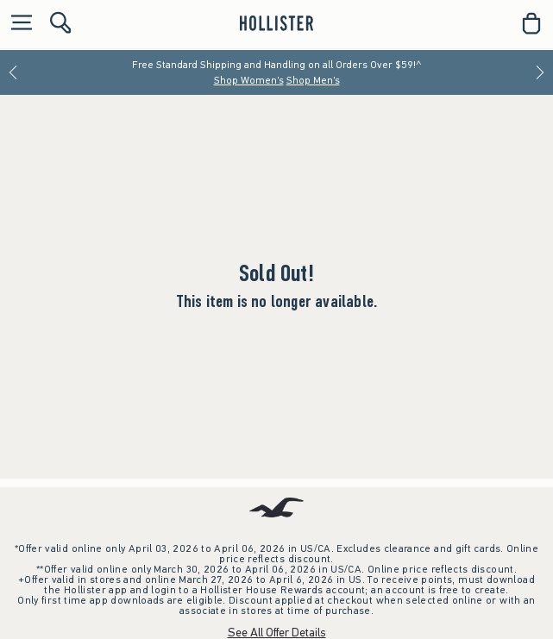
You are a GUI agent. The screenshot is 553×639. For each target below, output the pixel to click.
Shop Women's (249, 80)
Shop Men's (313, 80)
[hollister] (276, 23)
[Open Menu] (17, 23)
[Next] (540, 72)
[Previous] (13, 72)
